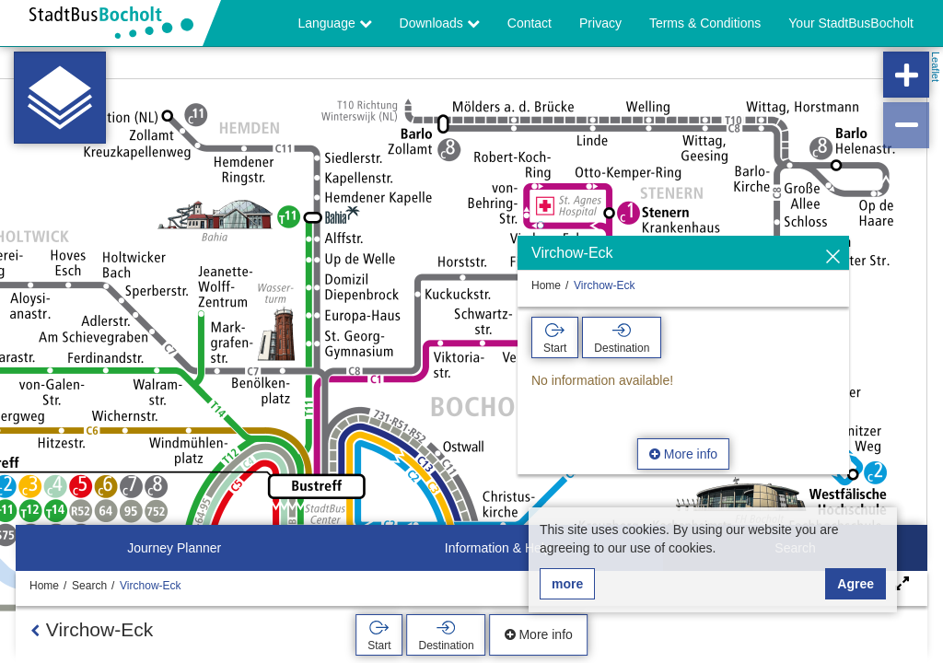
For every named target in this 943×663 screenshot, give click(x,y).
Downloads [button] (440, 23)
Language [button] (334, 23)
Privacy (600, 23)
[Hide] (833, 257)
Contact (529, 23)
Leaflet (935, 67)
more (567, 583)
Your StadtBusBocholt (851, 23)
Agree (855, 583)
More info (683, 454)
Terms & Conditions (705, 23)
